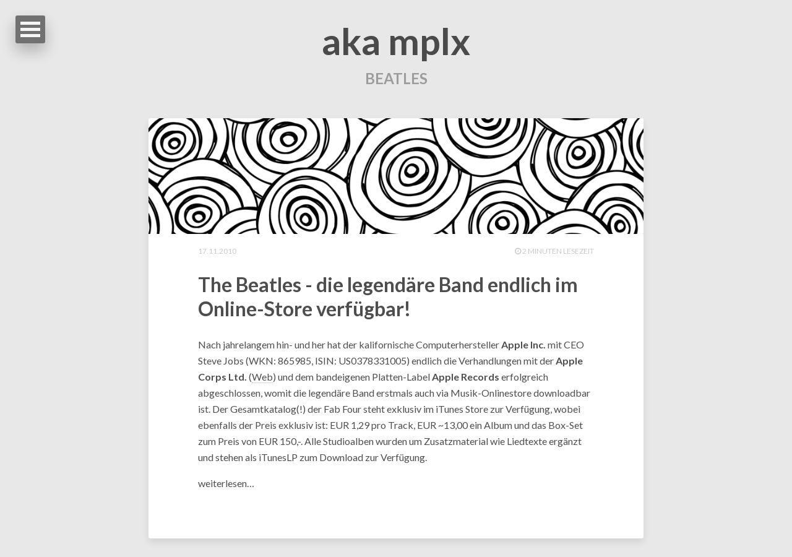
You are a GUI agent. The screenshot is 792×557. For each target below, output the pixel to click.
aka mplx (396, 41)
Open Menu (30, 29)
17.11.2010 (217, 251)
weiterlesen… (226, 483)
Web (262, 376)
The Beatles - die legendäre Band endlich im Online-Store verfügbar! (388, 296)
